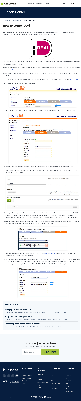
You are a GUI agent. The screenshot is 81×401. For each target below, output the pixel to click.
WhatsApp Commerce (42, 382)
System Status (69, 391)
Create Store (74, 3)
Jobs (52, 375)
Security (72, 397)
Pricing (47, 3)
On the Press (54, 386)
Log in (63, 3)
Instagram (39, 379)
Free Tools (68, 381)
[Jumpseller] (10, 369)
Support (6, 21)
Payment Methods (26, 373)
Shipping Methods (26, 378)
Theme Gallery (26, 381)
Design (67, 386)
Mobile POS (40, 387)
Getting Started (16, 21)
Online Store (40, 374)
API (66, 388)
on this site (13, 70)
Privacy (66, 397)
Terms (76, 397)
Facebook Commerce (42, 377)
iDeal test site (74, 79)
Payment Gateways (27, 375)
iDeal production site (49, 253)
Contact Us (54, 388)
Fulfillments (25, 386)
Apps (23, 383)
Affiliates (53, 381)
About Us (53, 373)
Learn (67, 378)
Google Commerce (41, 385)
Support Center (69, 373)
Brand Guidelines (55, 383)
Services (31, 5)
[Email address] (31, 352)
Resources (39, 5)
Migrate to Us (69, 375)
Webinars (68, 383)
